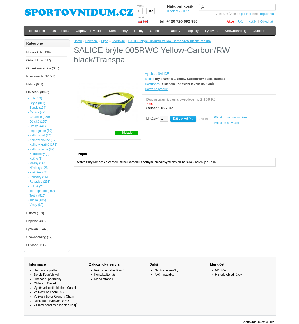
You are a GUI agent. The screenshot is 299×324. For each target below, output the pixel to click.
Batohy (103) (35, 213)
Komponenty (118, 31)
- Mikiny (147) (37, 163)
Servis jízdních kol (46, 274)
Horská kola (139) (38, 52)
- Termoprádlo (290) (41, 191)
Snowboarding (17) (39, 237)
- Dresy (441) (37, 126)
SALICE (163, 74)
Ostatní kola (60, 31)
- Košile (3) (35, 158)
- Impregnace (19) (40, 131)
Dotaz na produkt (156, 89)
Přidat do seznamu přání (231, 117)
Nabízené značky (166, 270)
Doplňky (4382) (36, 221)
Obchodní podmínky (47, 279)
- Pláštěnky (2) (38, 172)
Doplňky (193, 31)
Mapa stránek (103, 279)
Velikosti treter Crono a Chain (54, 296)
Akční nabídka (164, 274)
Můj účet (221, 270)
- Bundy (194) (37, 107)
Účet (241, 21)
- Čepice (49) (37, 112)
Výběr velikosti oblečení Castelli (55, 288)
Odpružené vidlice (89, 31)
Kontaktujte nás (105, 274)
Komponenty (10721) (40, 76)
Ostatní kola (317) (38, 60)
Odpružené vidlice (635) (42, 68)
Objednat (266, 21)
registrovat (267, 14)
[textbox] (237, 7)
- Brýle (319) (37, 103)
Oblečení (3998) (37, 92)
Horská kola (36, 31)
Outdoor (259, 31)
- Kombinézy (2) (39, 154)
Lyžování (212, 31)
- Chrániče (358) (39, 117)
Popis (82, 154)
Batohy (175, 31)
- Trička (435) (37, 200)
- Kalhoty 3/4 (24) (39, 135)
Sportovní (118, 41)
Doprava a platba (45, 270)
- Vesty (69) (35, 205)
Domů (78, 41)
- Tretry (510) (37, 195)
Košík (252, 21)
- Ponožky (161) (39, 177)
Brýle (104, 41)
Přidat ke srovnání (226, 123)
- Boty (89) (35, 98)
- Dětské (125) (37, 121)
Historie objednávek (228, 274)
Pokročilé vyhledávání (109, 270)
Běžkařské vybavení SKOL (52, 301)
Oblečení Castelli (45, 283)
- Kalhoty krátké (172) (42, 144)
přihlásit (246, 14)
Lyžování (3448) (37, 229)
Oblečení (91, 41)
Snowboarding (235, 31)
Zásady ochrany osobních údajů (56, 305)
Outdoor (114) (36, 245)
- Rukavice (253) (39, 181)
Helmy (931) (34, 84)
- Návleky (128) (38, 168)
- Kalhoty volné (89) (41, 149)
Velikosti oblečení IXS (49, 292)
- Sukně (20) (36, 186)
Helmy (139, 31)
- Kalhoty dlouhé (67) (42, 140)
